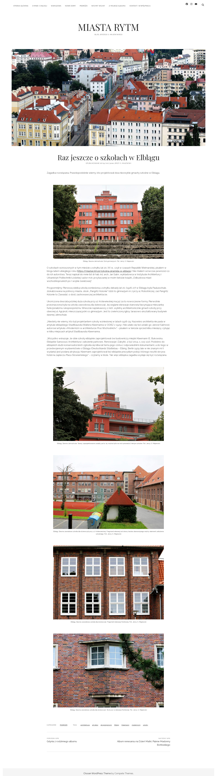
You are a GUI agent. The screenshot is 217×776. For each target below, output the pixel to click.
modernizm (136, 722)
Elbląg (116, 722)
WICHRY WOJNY (98, 6)
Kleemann (125, 722)
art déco (95, 722)
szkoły (145, 722)
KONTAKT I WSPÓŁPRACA (140, 6)
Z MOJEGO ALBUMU (117, 6)
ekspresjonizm (106, 722)
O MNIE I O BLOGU (39, 6)
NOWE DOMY (70, 6)
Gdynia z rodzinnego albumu (62, 738)
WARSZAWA (56, 6)
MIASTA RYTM (108, 24)
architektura (85, 722)
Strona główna (20, 6)
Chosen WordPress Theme (97, 771)
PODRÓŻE (84, 6)
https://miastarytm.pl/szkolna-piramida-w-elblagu (104, 268)
